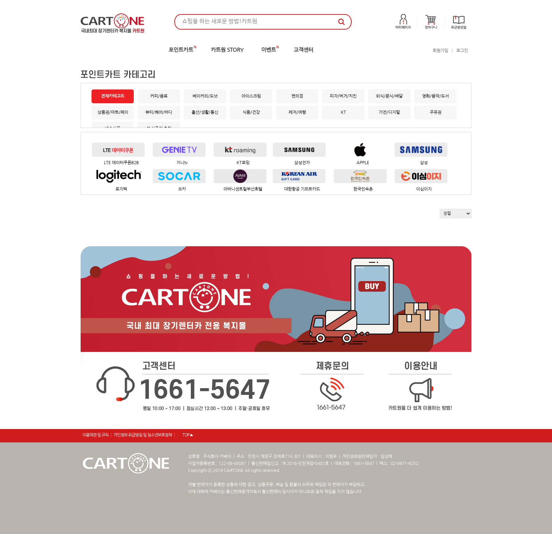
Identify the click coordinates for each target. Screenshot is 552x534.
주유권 (435, 112)
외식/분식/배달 (389, 96)
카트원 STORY (227, 49)
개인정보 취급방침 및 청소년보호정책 (142, 435)
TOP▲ (187, 435)
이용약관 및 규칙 (95, 435)
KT (343, 112)
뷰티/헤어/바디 (158, 112)
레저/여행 (297, 112)
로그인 (462, 51)
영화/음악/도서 (435, 96)
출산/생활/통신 (205, 112)
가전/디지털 (389, 112)
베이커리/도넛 (205, 96)
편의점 (297, 96)
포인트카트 (181, 49)
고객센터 (303, 49)
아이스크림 (251, 96)
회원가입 (440, 51)
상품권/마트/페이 (113, 112)
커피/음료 (159, 96)
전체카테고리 (112, 96)
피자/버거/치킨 (343, 96)
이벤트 (268, 49)
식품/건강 (251, 112)
